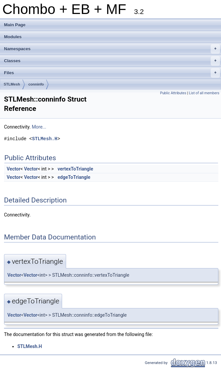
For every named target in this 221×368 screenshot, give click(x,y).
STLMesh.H (44, 139)
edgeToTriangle (74, 177)
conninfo (36, 84)
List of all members (204, 93)
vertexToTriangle (75, 169)
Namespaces (112, 49)
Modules (13, 36)
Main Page (14, 24)
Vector (13, 169)
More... (39, 127)
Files (112, 73)
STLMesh (12, 84)
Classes (112, 61)
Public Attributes (173, 93)
